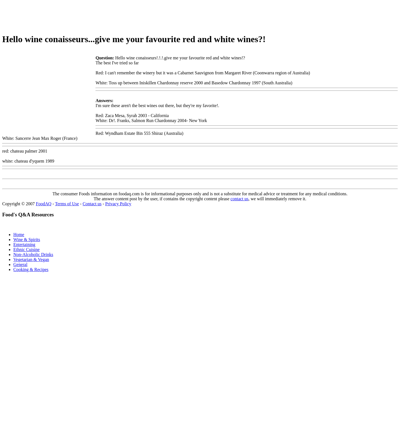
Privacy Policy (118, 203)
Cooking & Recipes (30, 269)
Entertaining (24, 244)
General (20, 264)
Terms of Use (67, 203)
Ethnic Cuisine (26, 249)
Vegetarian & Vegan (31, 259)
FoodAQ (43, 203)
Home (18, 234)
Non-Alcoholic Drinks (33, 254)
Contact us (91, 203)
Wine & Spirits (26, 239)
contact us (239, 198)
